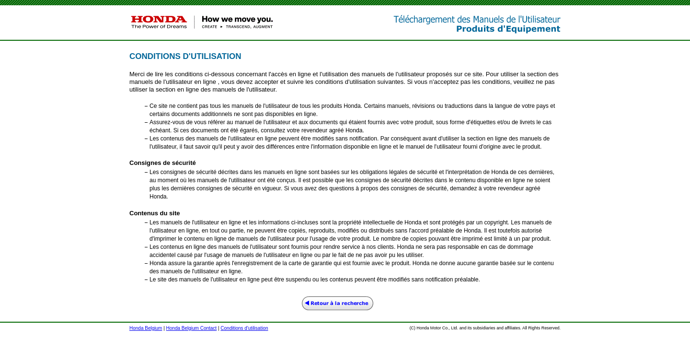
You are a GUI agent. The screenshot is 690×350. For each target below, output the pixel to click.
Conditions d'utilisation (244, 328)
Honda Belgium (145, 328)
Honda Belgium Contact (191, 328)
